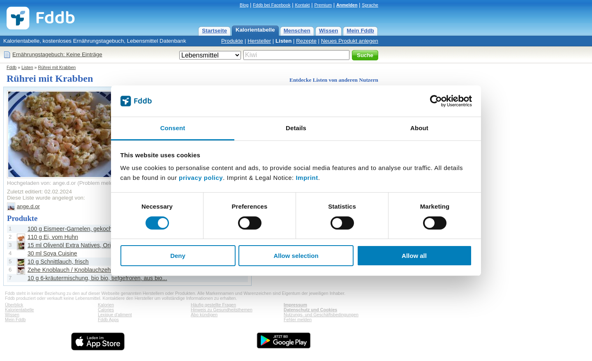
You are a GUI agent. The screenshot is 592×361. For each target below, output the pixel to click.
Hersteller (259, 41)
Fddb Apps (108, 319)
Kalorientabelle (255, 30)
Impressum (295, 304)
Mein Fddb (360, 31)
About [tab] (419, 127)
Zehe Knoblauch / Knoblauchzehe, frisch (79, 270)
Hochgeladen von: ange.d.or (41, 183)
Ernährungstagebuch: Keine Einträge (57, 54)
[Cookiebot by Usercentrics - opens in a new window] (436, 101)
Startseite (214, 31)
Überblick (14, 304)
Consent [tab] (172, 127)
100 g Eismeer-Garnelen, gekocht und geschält (88, 228)
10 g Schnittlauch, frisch (58, 261)
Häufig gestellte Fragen (213, 304)
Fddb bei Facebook (271, 4)
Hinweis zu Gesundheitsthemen (221, 309)
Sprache (370, 4)
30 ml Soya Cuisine (52, 253)
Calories (106, 309)
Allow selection (295, 255)
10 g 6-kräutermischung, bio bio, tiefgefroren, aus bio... (97, 278)
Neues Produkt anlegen (349, 41)
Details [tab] (296, 127)
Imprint (307, 177)
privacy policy (201, 177)
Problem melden (99, 183)
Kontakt (302, 4)
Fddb (11, 67)
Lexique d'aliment (115, 314)
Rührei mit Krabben (57, 67)
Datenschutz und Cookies (310, 309)
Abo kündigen (204, 314)
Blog (244, 4)
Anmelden (347, 4)
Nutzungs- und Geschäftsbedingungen (321, 314)
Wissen (328, 31)
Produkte (232, 41)
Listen (283, 41)
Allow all (414, 255)
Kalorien (106, 304)
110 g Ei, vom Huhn (53, 237)
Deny (177, 255)
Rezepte (306, 41)
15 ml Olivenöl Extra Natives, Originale (77, 245)
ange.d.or (28, 206)
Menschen (297, 31)
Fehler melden (298, 319)
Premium (323, 4)
